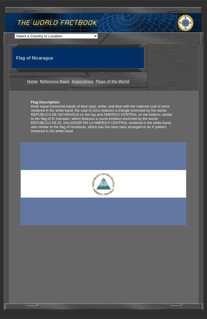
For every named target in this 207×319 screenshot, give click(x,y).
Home (32, 81)
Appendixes (82, 81)
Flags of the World (112, 81)
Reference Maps (54, 81)
